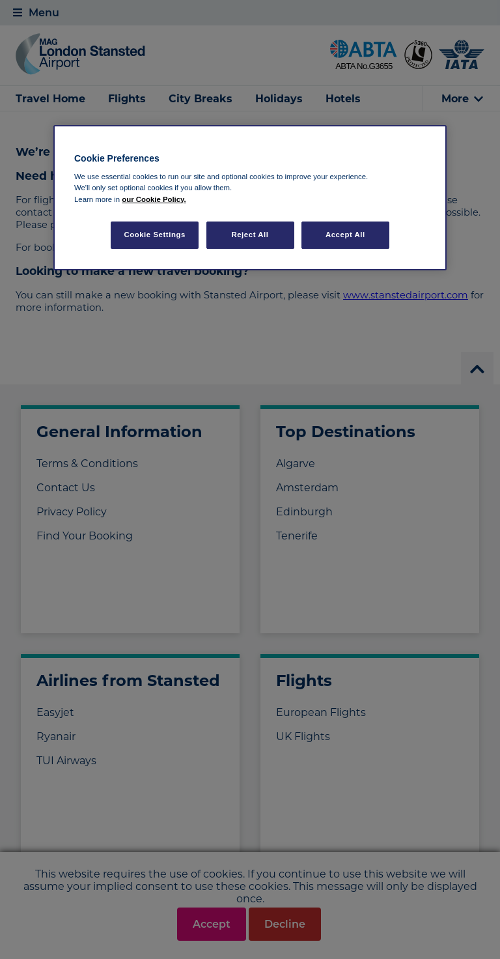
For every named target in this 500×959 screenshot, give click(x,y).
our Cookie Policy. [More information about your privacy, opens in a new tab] (154, 199)
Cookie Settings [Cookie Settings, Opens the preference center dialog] (155, 234)
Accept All (345, 234)
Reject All (249, 234)
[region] (250, 197)
